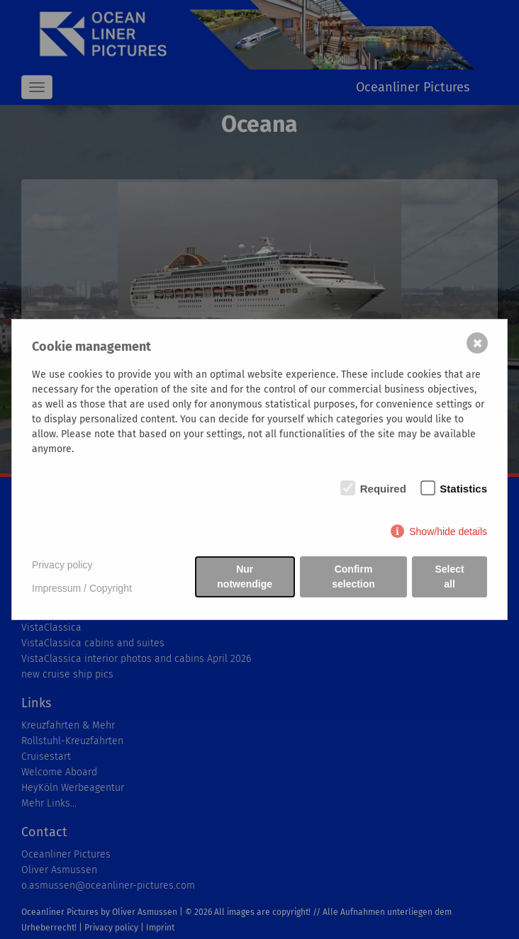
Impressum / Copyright (82, 588)
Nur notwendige (244, 576)
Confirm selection (353, 576)
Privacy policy (62, 564)
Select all (449, 576)
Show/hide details (448, 531)
